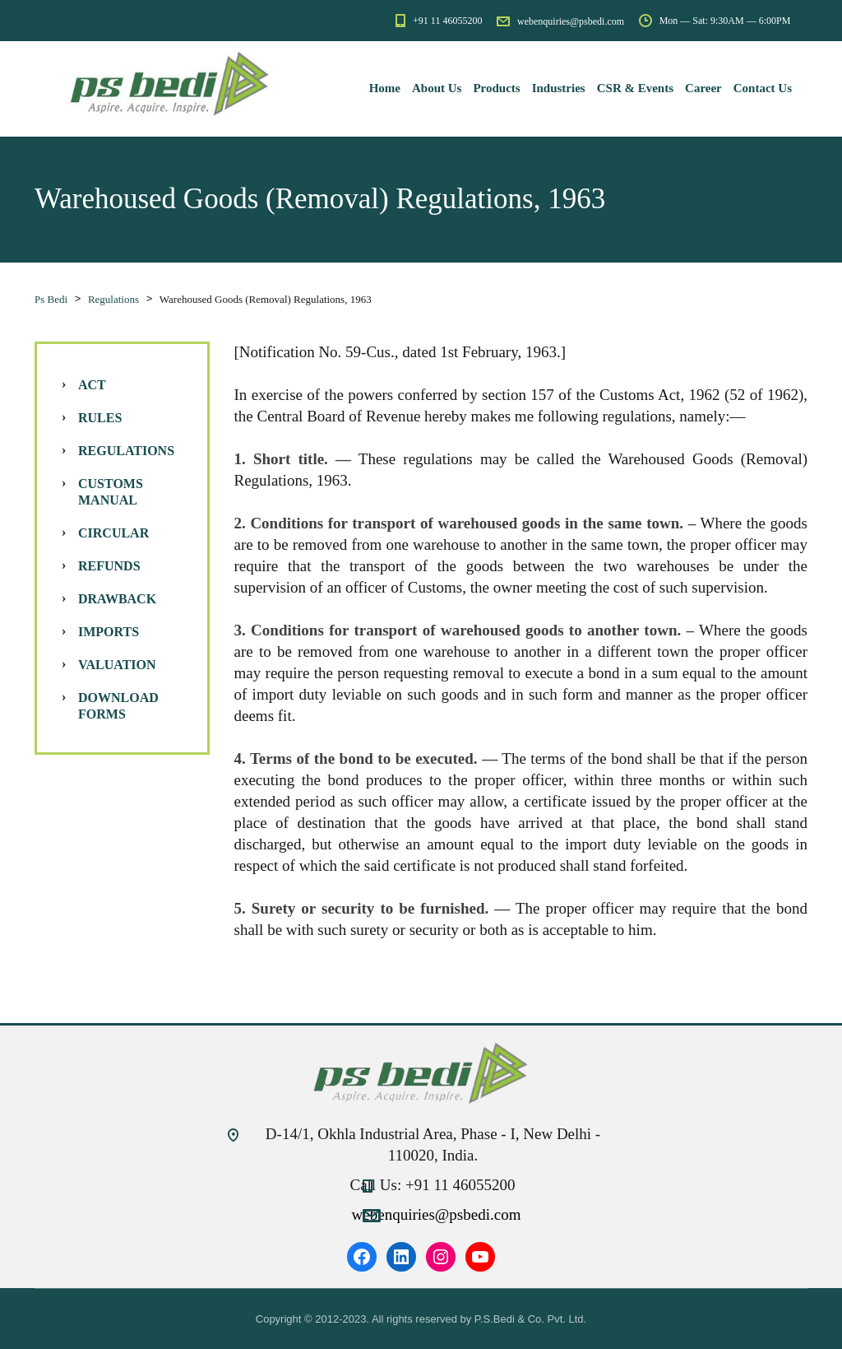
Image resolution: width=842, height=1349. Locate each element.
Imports (108, 632)
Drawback (117, 599)
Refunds (109, 566)
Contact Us (762, 88)
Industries (558, 88)
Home (384, 88)
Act (92, 385)
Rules (100, 418)
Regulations (126, 451)
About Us (436, 88)
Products (496, 88)
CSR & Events (635, 88)
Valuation (117, 665)
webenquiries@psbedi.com (436, 1214)
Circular (113, 533)
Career (703, 88)
